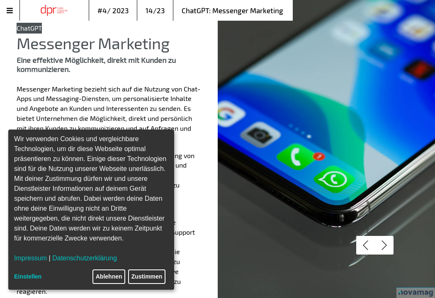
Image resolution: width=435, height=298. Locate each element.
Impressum (30, 258)
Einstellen (27, 276)
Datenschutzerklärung (84, 258)
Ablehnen (109, 276)
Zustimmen (147, 276)
